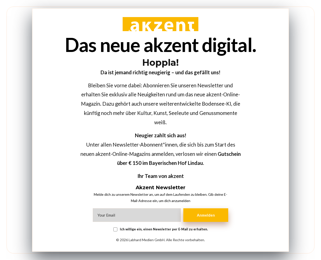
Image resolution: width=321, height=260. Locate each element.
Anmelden (207, 215)
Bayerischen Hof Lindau (176, 163)
